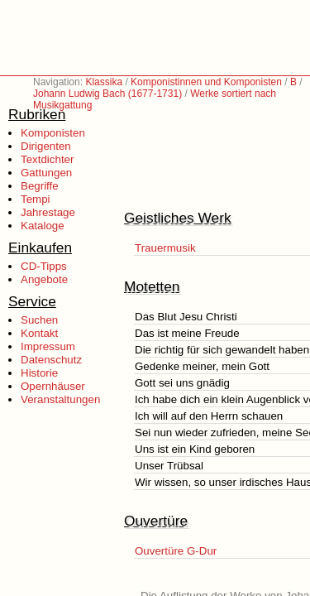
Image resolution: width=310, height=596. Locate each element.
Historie (39, 373)
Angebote (44, 279)
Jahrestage (48, 212)
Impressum (48, 346)
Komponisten (53, 133)
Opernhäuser (53, 386)
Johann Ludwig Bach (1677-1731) (107, 93)
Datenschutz (51, 359)
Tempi (35, 199)
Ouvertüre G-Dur (176, 551)
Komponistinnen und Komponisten (206, 82)
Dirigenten (46, 146)
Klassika (103, 82)
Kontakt (39, 333)
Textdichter (47, 159)
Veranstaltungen (60, 399)
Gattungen (46, 172)
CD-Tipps (44, 266)
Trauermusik (165, 248)
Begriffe (40, 186)
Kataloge (42, 225)
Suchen (39, 320)
